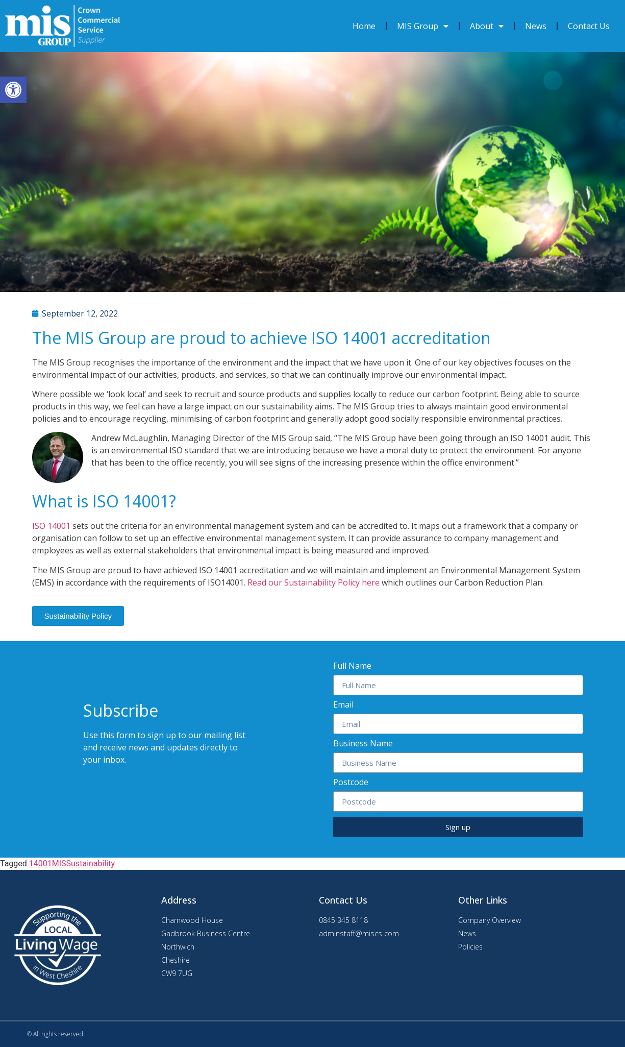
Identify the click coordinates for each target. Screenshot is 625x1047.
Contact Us (589, 26)
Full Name (352, 666)
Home (364, 26)
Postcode (350, 783)
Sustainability (90, 863)
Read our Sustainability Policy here (314, 582)
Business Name (363, 744)
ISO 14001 (51, 525)
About (487, 26)
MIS (59, 863)
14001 (40, 863)
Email (343, 705)
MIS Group (422, 26)
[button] (78, 616)
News (535, 26)
